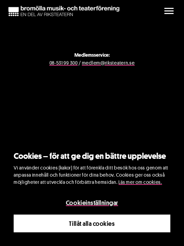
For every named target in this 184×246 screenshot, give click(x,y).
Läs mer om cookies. (140, 182)
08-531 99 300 (63, 62)
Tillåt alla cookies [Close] (92, 223)
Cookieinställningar (92, 203)
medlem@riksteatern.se (108, 62)
